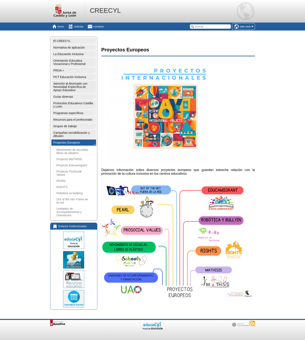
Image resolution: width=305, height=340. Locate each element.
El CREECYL (62, 41)
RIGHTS (62, 187)
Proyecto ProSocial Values (69, 173)
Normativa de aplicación (69, 47)
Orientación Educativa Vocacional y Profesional (69, 62)
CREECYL (105, 10)
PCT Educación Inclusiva (69, 77)
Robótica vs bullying (70, 193)
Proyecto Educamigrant (72, 165)
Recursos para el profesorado (72, 119)
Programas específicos (68, 113)
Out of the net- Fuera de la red (72, 201)
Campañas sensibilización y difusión (71, 134)
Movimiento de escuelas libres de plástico (72, 151)
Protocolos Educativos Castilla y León (73, 105)
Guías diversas (63, 96)
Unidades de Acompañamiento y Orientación (69, 212)
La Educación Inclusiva (68, 54)
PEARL (61, 180)
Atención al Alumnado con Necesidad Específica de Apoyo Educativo (70, 87)
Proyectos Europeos (66, 142)
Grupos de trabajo (65, 126)
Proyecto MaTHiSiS (69, 159)
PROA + (58, 70)
